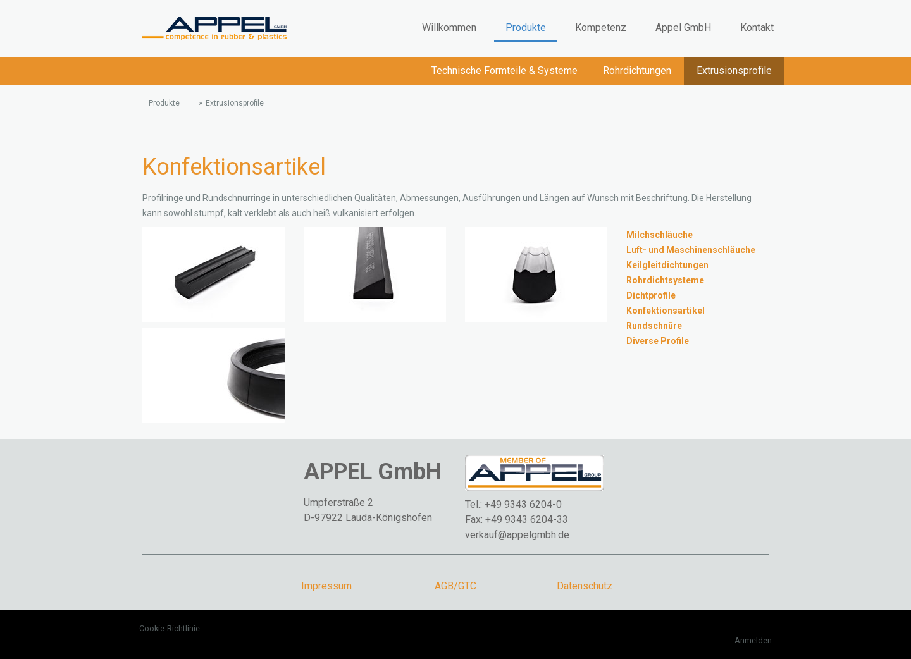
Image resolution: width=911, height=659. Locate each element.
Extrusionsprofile (734, 71)
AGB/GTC (455, 586)
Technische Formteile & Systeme (504, 71)
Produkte (525, 28)
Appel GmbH (683, 28)
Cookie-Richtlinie (169, 628)
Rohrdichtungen (637, 71)
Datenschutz (584, 586)
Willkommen (449, 28)
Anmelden (753, 640)
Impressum (326, 586)
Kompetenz (600, 28)
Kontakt (757, 28)
